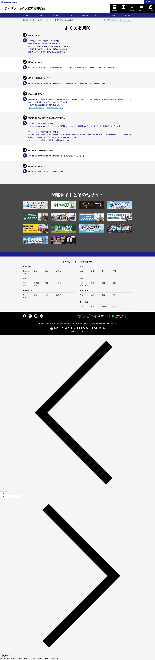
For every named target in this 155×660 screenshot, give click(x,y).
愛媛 (103, 295)
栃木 (24, 286)
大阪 (81, 283)
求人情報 (114, 323)
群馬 (35, 286)
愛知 (103, 271)
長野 (24, 298)
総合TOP (25, 20)
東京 (24, 283)
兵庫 (92, 283)
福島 (24, 274)
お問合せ (127, 15)
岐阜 (81, 271)
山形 (57, 271)
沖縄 (114, 307)
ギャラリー (99, 15)
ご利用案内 (41, 323)
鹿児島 (104, 307)
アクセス (70, 15)
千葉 (57, 283)
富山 (35, 295)
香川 (114, 295)
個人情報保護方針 (51, 323)
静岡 (92, 271)
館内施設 (56, 15)
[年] (10, 496)
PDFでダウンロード (37, 108)
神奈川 (36, 283)
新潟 (24, 295)
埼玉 (46, 283)
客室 (42, 15)
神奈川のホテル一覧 (36, 20)
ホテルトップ (27, 15)
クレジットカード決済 (82, 323)
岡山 (81, 295)
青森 (35, 271)
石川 (46, 295)
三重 (114, 271)
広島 (92, 295)
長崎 (92, 307)
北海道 (25, 271)
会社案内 (99, 323)
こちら (66, 140)
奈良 (114, 283)
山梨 (57, 295)
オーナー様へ (107, 323)
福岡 (81, 307)
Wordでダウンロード (54, 108)
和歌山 (82, 286)
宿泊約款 (60, 323)
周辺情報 (85, 15)
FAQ (113, 15)
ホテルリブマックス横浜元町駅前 (23, 8)
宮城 (46, 271)
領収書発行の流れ (69, 323)
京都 (103, 283)
